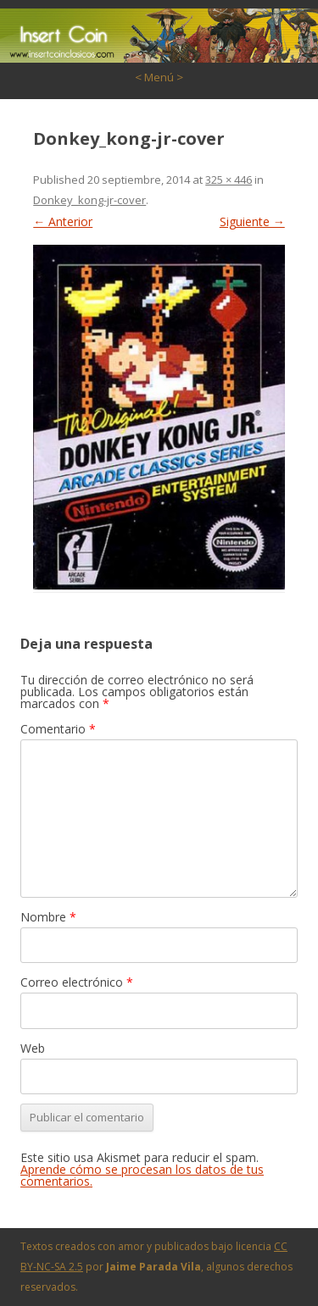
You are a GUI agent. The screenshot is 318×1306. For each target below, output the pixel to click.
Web (32, 1048)
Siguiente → (252, 221)
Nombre (48, 917)
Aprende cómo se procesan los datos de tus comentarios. (142, 1175)
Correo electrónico (76, 982)
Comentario (58, 729)
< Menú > (159, 77)
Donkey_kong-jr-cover (89, 200)
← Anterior (62, 221)
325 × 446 (228, 179)
